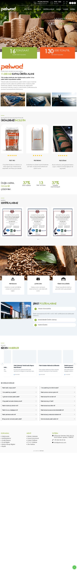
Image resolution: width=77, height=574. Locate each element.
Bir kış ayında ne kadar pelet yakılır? (12, 419)
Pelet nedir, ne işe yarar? (9, 388)
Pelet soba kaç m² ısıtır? (47, 401)
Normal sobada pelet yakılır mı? (49, 419)
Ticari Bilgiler (6, 442)
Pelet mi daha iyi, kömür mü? (10, 405)
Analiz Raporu (6, 440)
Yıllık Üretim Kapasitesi (57, 54)
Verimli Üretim (42, 325)
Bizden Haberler (33, 436)
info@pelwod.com (60, 442)
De (67, 1)
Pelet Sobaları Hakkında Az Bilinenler (49, 365)
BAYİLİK (58, 9)
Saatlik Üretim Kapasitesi (19, 54)
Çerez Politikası (32, 440)
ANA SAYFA (28, 9)
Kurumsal (37, 9)
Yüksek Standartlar (44, 308)
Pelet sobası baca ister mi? (48, 405)
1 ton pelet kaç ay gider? (9, 392)
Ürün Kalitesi (26, 185)
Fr (64, 3)
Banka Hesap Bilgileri (8, 444)
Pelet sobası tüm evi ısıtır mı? (48, 396)
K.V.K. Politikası (32, 442)
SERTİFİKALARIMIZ (48, 9)
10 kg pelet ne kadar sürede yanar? (12, 401)
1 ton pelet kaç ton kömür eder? (49, 388)
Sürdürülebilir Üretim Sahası (47, 320)
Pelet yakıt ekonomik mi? (9, 414)
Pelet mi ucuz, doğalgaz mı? (10, 410)
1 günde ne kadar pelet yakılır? (10, 396)
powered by (38, 450)
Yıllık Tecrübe (41, 185)
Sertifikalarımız (6, 438)
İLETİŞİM (72, 9)
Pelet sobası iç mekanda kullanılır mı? (51, 414)
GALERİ (65, 9)
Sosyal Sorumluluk (33, 438)
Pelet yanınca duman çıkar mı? (49, 392)
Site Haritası (31, 444)
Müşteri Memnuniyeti (55, 186)
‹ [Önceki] (2, 363)
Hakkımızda (5, 436)
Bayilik (4, 446)
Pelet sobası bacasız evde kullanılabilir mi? (52, 410)
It (66, 3)
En (64, 1)
